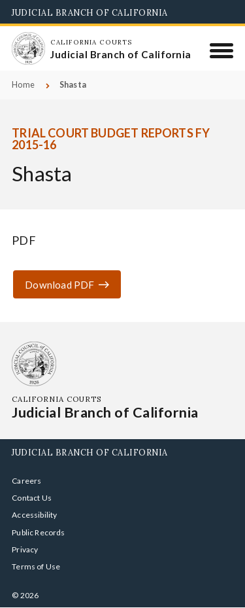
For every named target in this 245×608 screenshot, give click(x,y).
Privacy (25, 549)
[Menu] (221, 50)
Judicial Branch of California (90, 12)
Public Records (38, 532)
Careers (26, 481)
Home (23, 85)
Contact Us (32, 498)
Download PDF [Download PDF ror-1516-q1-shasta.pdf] (59, 285)
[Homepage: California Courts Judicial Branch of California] (28, 48)
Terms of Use (36, 566)
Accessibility (34, 515)
